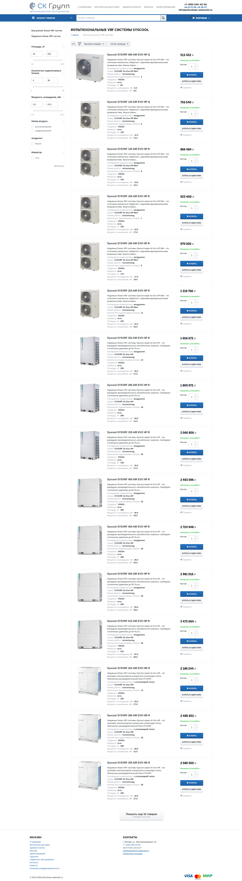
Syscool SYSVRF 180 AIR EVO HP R (131, 243)
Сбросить (60, 166)
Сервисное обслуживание (42, 859)
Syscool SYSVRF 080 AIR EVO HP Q (131, 54)
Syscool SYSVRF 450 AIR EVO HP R (131, 526)
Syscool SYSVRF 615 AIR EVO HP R (131, 621)
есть (37, 158)
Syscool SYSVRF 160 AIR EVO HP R (131, 196)
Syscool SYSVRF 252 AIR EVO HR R (131, 668)
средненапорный (43, 131)
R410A (38, 144)
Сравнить (187, 87)
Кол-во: (183, 64)
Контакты (34, 862)
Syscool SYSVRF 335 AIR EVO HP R (131, 432)
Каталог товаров (47, 18)
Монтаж (33, 851)
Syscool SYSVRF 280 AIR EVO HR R (131, 715)
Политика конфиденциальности (44, 868)
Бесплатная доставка (40, 845)
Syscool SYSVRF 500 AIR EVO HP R (131, 573)
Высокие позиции (94, 44)
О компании (35, 842)
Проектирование (37, 853)
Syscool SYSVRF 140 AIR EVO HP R (131, 148)
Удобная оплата (37, 848)
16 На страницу (118, 44)
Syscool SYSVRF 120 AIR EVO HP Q (131, 101)
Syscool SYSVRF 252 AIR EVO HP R (131, 337)
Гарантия (34, 856)
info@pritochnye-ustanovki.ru (195, 10)
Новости (33, 865)
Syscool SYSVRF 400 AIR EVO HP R (131, 479)
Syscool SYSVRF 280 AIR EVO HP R (131, 384)
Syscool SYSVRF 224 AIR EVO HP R (131, 290)
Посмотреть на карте (133, 853)
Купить (196, 75)
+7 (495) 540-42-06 (195, 4)
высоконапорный (43, 127)
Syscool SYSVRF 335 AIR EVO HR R (131, 762)
